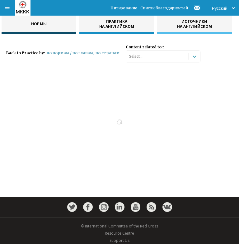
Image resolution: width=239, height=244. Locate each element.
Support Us (119, 240)
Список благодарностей (164, 8)
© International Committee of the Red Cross (119, 226)
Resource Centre (119, 233)
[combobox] (129, 56)
